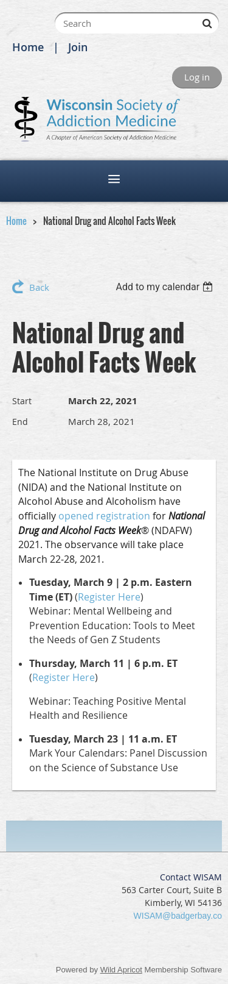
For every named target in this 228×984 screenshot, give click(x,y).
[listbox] (166, 286)
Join (78, 47)
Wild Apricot (121, 969)
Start (22, 401)
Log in (197, 77)
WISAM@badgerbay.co (178, 916)
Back (39, 287)
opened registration (104, 515)
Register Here (109, 597)
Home (28, 47)
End (20, 421)
